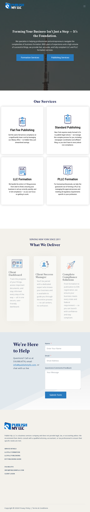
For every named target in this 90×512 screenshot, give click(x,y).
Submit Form (56, 395)
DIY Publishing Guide (13, 459)
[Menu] (84, 6)
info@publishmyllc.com (24, 364)
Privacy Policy (24, 508)
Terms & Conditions (40, 508)
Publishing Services (60, 57)
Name (47, 343)
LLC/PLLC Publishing (12, 456)
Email (47, 355)
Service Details (10, 449)
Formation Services (30, 57)
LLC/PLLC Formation (12, 452)
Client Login (10, 474)
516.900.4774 (9, 467)
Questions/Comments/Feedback (58, 368)
